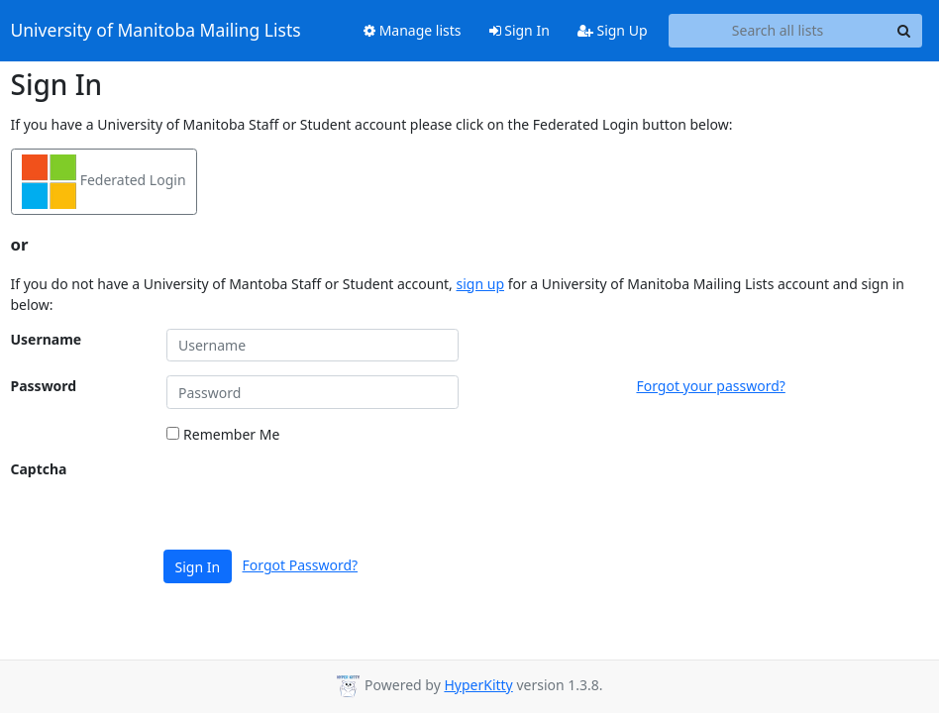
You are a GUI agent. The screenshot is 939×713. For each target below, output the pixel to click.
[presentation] (317, 497)
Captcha (39, 468)
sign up (480, 283)
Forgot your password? (710, 385)
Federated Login (104, 181)
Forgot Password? (301, 565)
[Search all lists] (778, 31)
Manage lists (413, 30)
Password (44, 385)
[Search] (904, 31)
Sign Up (612, 30)
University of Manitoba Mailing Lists (156, 31)
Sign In (519, 30)
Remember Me (222, 434)
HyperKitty (478, 684)
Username (46, 339)
